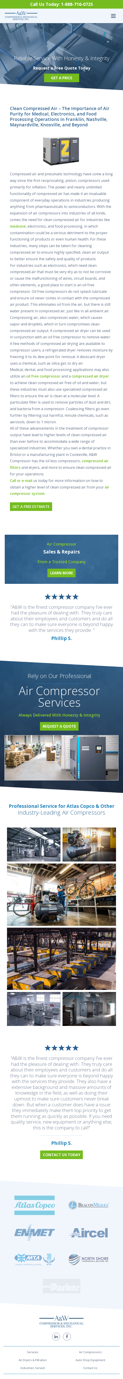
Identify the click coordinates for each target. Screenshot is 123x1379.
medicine (18, 226)
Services (32, 1280)
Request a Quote (59, 726)
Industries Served (33, 1296)
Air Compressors (90, 1280)
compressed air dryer (90, 376)
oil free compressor (43, 376)
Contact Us (90, 1296)
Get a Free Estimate (30, 506)
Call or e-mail (21, 480)
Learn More (61, 572)
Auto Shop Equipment (90, 1288)
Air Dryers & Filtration (33, 1288)
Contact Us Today (61, 1154)
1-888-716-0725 (61, 1328)
